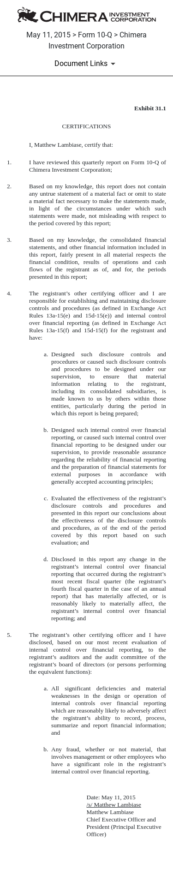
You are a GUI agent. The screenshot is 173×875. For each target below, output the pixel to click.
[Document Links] (86, 64)
